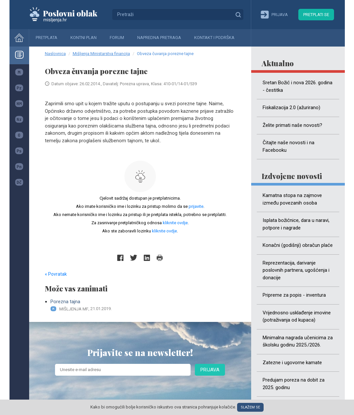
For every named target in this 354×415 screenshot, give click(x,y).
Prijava (209, 370)
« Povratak (56, 274)
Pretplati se (316, 14)
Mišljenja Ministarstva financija (101, 53)
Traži (238, 14)
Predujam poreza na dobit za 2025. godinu (294, 383)
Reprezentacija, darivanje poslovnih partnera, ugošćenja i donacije (296, 270)
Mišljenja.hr (68, 14)
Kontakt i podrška (214, 37)
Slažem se (250, 407)
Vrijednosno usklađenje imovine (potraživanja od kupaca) (297, 316)
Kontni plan (83, 37)
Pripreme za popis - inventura (294, 295)
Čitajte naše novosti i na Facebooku (288, 146)
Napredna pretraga (159, 37)
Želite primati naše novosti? (292, 125)
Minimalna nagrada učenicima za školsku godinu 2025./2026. (298, 341)
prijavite (196, 206)
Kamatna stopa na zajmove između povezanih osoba (292, 199)
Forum (117, 37)
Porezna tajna (142, 305)
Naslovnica (55, 53)
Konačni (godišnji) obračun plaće (298, 245)
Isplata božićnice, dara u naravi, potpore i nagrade (296, 224)
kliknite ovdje (175, 222)
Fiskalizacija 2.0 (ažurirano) (291, 107)
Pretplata (46, 37)
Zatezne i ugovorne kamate (292, 363)
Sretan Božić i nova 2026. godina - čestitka (297, 86)
